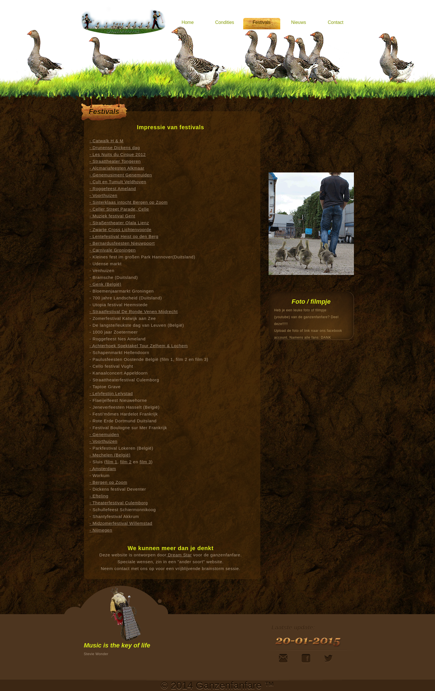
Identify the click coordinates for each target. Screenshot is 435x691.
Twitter (328, 658)
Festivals (262, 22)
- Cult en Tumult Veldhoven (118, 181)
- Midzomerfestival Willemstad (121, 523)
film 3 (145, 461)
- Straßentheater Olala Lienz (119, 222)
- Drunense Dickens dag (115, 147)
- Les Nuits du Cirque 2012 (118, 154)
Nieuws (298, 22)
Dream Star (179, 554)
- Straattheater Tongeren (115, 161)
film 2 (125, 461)
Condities (224, 22)
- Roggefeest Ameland (113, 188)
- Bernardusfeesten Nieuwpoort (122, 243)
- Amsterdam (103, 468)
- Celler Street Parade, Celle (119, 209)
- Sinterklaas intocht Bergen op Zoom (129, 202)
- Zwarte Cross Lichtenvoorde (121, 229)
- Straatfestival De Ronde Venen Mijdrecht (134, 311)
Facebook (306, 658)
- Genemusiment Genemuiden (121, 174)
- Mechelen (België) (110, 455)
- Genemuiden (104, 434)
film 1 (111, 461)
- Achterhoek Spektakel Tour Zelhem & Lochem (139, 345)
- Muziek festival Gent (112, 215)
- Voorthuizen (103, 195)
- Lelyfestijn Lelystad (111, 393)
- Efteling (99, 495)
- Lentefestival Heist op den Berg (124, 236)
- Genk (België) (105, 284)
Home (188, 22)
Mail (283, 658)
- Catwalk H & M (107, 140)
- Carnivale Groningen (113, 250)
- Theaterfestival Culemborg (119, 502)
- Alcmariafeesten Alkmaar (117, 168)
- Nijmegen (101, 530)
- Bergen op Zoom (108, 482)
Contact (335, 22)
